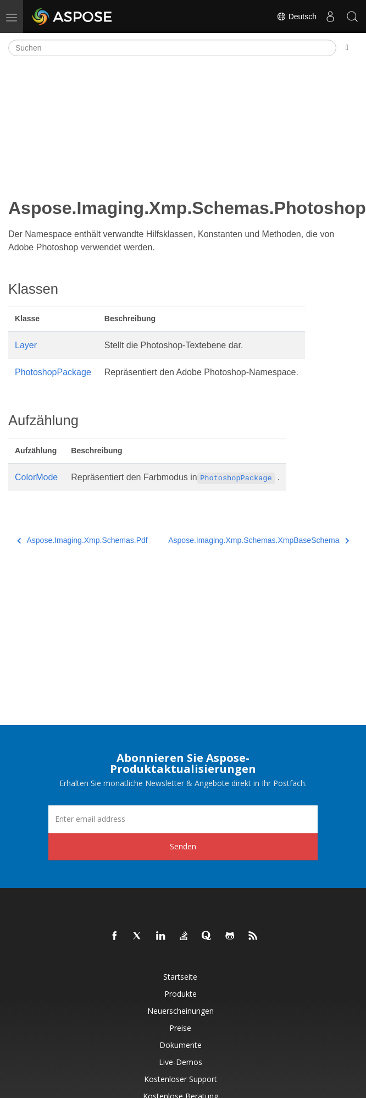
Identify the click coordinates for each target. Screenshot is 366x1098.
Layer (26, 345)
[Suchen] (172, 48)
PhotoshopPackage (53, 372)
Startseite (180, 976)
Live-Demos (180, 1062)
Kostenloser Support (180, 1079)
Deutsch (296, 16)
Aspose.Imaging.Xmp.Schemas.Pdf (82, 540)
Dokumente (180, 1045)
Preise (180, 1028)
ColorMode (36, 477)
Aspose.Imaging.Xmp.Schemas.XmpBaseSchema (258, 540)
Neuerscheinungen (180, 1011)
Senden (183, 846)
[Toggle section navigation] (347, 47)
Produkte (180, 994)
